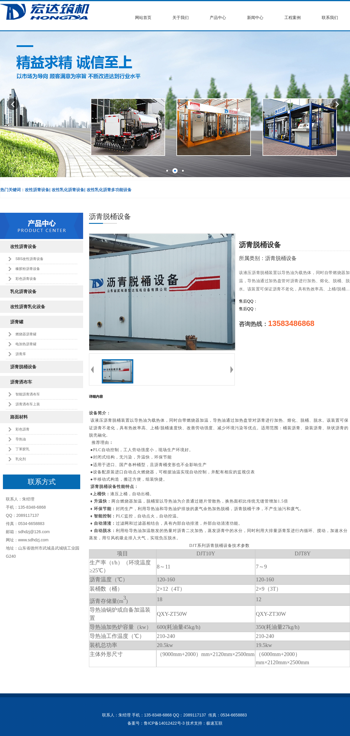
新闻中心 (255, 17)
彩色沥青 (22, 429)
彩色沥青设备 (25, 279)
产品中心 (218, 17)
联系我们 (330, 17)
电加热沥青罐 (25, 344)
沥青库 (20, 354)
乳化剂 (20, 459)
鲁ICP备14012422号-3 (164, 723)
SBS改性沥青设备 (29, 259)
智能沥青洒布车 (27, 394)
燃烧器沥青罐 (25, 334)
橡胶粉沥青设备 (27, 269)
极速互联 (214, 723)
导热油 (20, 439)
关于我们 (180, 17)
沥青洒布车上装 (27, 404)
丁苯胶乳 (22, 449)
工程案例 (292, 17)
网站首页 (143, 17)
